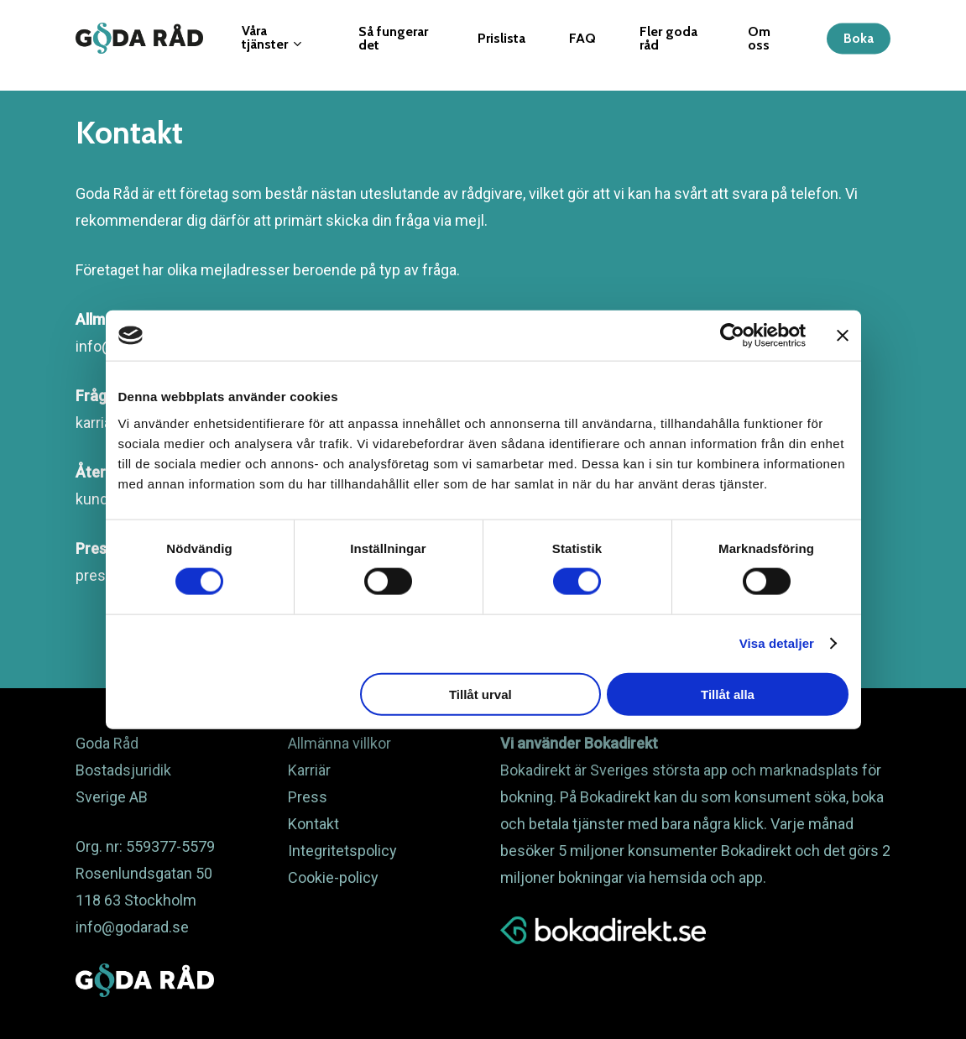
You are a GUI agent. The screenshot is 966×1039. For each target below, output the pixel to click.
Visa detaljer (776, 643)
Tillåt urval (480, 694)
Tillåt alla (728, 694)
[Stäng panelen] (843, 336)
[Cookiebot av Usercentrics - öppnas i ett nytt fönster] (732, 335)
